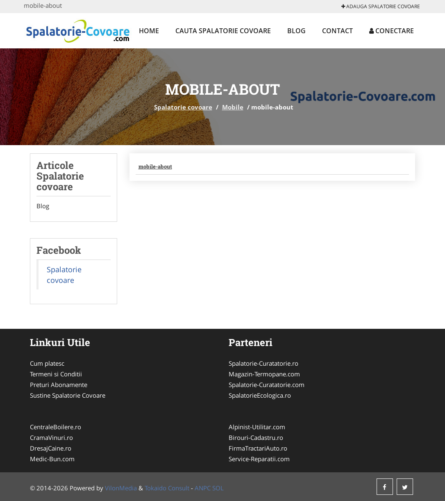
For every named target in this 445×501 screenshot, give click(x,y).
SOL (218, 488)
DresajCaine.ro (50, 448)
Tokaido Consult (167, 488)
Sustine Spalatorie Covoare (67, 395)
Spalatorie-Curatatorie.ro (263, 363)
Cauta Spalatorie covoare (223, 30)
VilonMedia (121, 488)
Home (149, 30)
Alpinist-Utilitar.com (257, 427)
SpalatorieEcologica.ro (260, 395)
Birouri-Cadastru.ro (256, 437)
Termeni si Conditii (56, 374)
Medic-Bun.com (52, 459)
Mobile (232, 107)
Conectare (391, 30)
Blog (296, 30)
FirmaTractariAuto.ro (258, 448)
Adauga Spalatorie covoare (380, 6)
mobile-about (155, 166)
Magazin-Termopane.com (264, 374)
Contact (337, 30)
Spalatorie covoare (183, 107)
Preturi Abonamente (58, 384)
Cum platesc (47, 363)
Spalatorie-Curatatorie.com (266, 384)
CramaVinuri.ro (51, 437)
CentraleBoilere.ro (55, 427)
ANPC (203, 488)
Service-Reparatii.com (259, 459)
